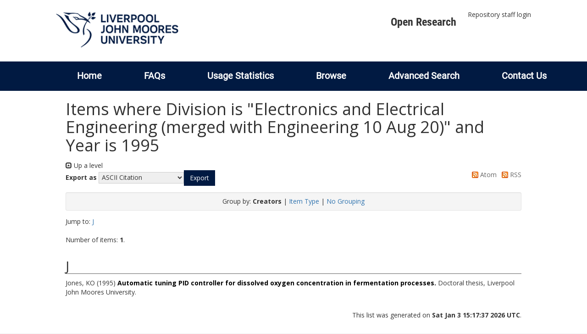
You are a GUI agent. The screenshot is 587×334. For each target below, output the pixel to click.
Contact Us (524, 75)
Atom (483, 174)
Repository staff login (499, 14)
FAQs (154, 75)
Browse (331, 75)
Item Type (304, 201)
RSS (509, 174)
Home (89, 75)
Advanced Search (424, 75)
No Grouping (346, 201)
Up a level (84, 165)
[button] (199, 178)
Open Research (423, 22)
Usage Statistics (240, 75)
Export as (81, 177)
